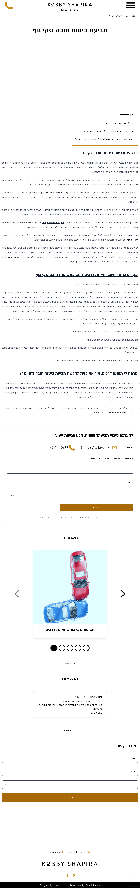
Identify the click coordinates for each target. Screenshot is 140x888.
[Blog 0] (53, 648)
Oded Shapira (93, 885)
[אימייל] (70, 482)
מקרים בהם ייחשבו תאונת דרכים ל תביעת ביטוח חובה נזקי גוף (108, 131)
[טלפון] (70, 495)
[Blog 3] (78, 648)
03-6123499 (58, 447)
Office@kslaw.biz (95, 447)
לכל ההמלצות (70, 730)
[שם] (70, 469)
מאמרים (115, 16)
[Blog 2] (70, 648)
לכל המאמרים (70, 663)
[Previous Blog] (17, 594)
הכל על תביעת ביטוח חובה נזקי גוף (120, 123)
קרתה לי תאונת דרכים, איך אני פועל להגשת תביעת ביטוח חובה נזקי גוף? (105, 139)
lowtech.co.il (60, 885)
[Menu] (130, 5)
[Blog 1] (62, 648)
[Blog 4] (86, 648)
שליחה (96, 507)
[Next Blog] (122, 594)
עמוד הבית (128, 16)
